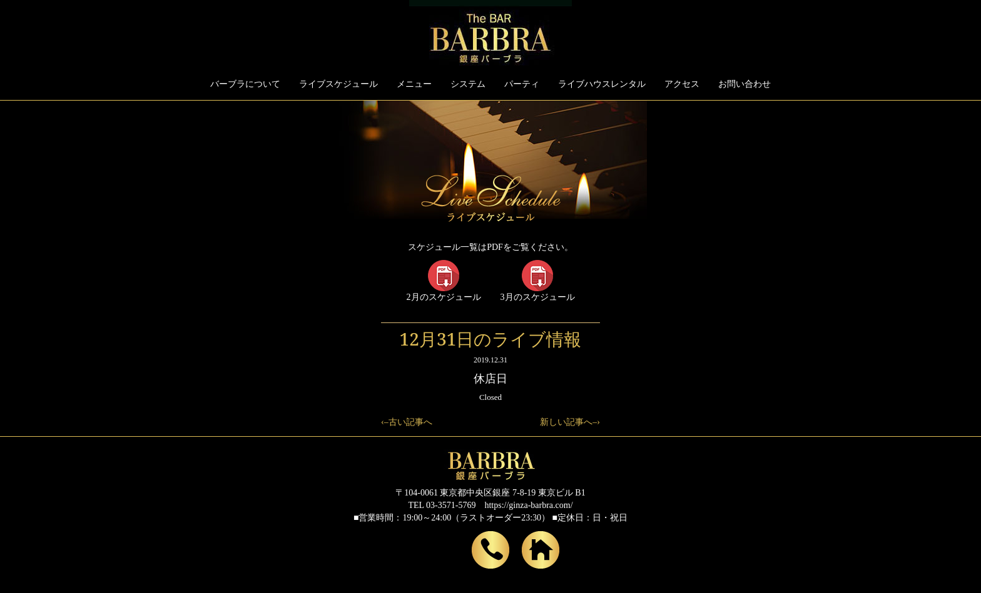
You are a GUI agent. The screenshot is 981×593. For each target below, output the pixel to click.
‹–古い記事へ (406, 422)
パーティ (521, 84)
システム (467, 84)
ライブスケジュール (338, 84)
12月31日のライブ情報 (491, 339)
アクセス (681, 84)
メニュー (414, 84)
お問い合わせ (744, 84)
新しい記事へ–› (570, 422)
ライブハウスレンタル (602, 84)
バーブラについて (245, 84)
